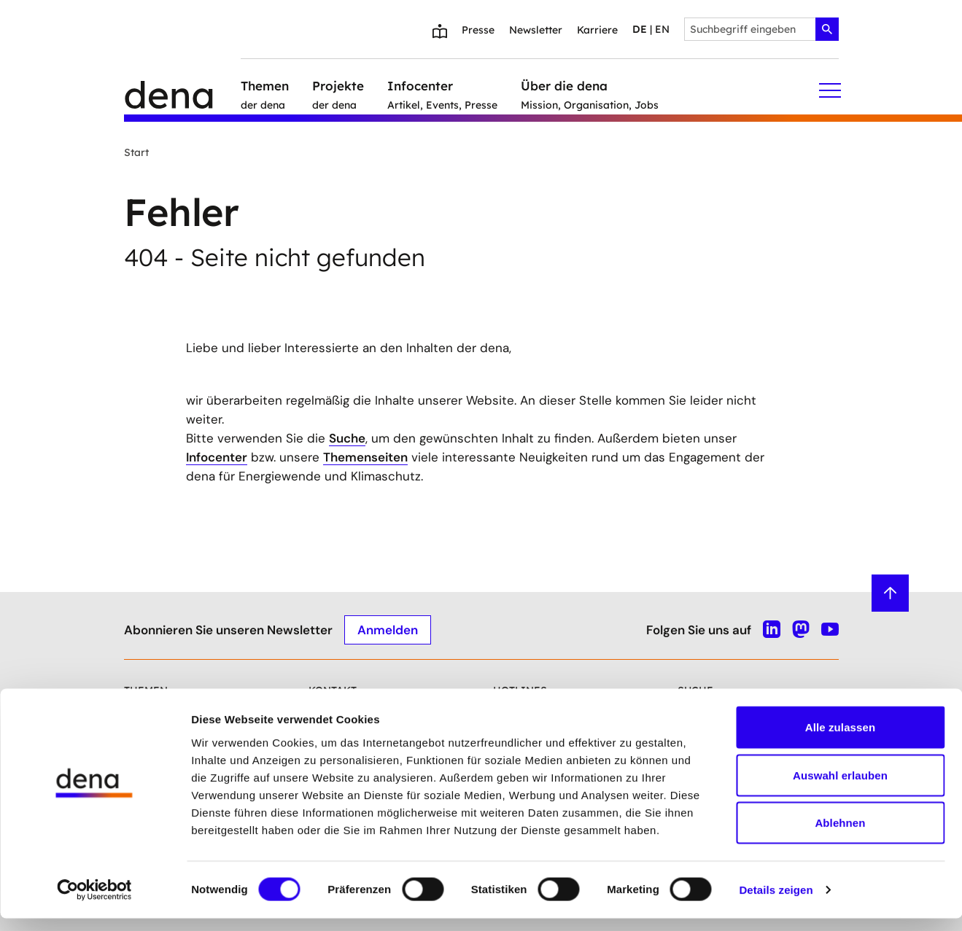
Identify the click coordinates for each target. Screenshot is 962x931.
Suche (347, 438)
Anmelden (387, 629)
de (639, 29)
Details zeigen (775, 902)
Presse (478, 29)
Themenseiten (365, 457)
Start (136, 152)
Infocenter (216, 457)
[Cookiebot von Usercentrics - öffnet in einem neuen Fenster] (94, 903)
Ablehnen (840, 835)
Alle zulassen (840, 739)
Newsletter (535, 29)
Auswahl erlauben (840, 788)
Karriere (597, 29)
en (662, 29)
